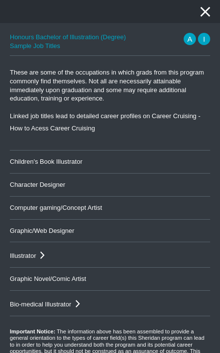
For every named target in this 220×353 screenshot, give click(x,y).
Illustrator (23, 255)
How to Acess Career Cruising (52, 128)
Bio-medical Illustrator (40, 304)
